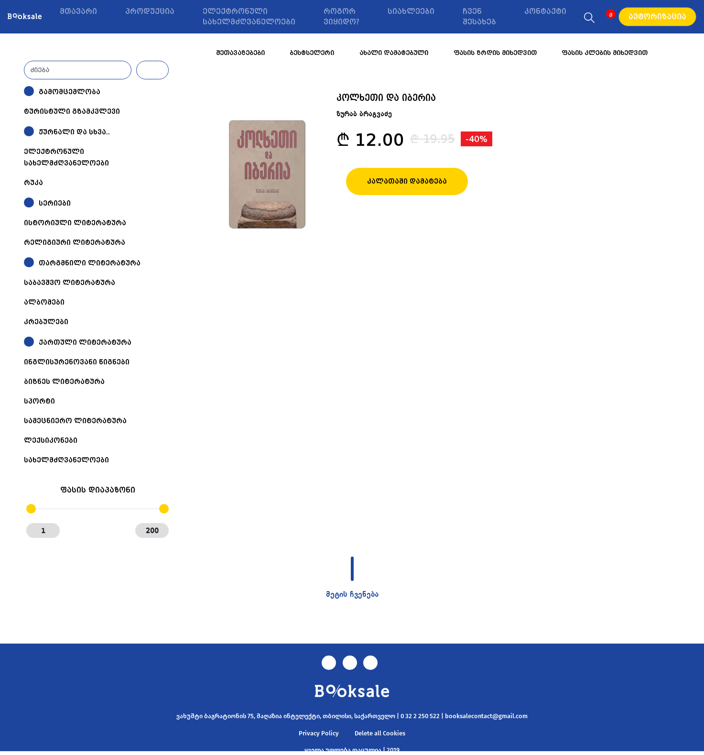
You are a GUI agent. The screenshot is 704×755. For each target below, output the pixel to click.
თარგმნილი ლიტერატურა (90, 263)
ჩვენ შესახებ (479, 17)
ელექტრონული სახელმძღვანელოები (249, 17)
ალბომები (44, 302)
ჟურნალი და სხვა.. (74, 132)
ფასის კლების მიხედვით (605, 52)
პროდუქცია (149, 11)
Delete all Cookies (380, 733)
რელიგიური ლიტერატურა (74, 242)
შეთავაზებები (240, 52)
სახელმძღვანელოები (66, 460)
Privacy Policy (319, 733)
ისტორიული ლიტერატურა (75, 223)
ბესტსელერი (312, 52)
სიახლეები (411, 11)
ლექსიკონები (50, 440)
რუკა (33, 182)
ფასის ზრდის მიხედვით (495, 52)
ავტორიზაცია (657, 16)
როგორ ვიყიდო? (341, 17)
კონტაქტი (545, 11)
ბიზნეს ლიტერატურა (64, 381)
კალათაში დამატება (407, 181)
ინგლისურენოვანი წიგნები (77, 362)
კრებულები (46, 322)
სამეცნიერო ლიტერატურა (75, 421)
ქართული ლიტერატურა (85, 342)
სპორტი (39, 401)
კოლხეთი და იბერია (386, 97)
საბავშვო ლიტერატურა (69, 282)
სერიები (55, 203)
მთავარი (78, 11)
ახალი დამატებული (393, 52)
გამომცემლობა (69, 92)
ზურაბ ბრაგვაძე (364, 114)
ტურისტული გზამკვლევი (72, 111)
